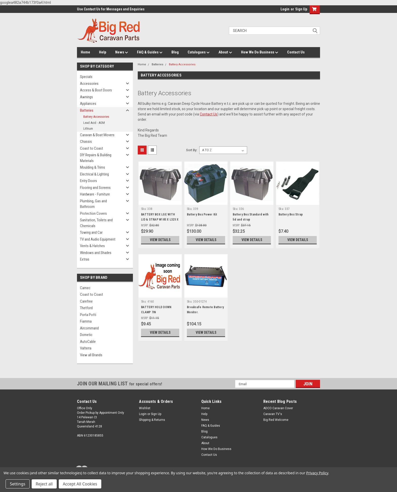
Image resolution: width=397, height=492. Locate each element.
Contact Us (296, 52)
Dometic (86, 334)
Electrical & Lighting (94, 174)
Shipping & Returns (152, 420)
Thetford (86, 308)
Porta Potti (88, 314)
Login (285, 9)
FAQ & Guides (150, 52)
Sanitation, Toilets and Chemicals (96, 223)
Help (102, 52)
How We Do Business (259, 52)
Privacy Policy (317, 472)
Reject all (44, 484)
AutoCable (88, 341)
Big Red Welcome (275, 420)
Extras (84, 259)
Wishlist (144, 408)
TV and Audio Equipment (97, 239)
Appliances (88, 103)
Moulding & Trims (92, 167)
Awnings (86, 97)
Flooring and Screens (95, 187)
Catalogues (199, 52)
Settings (17, 484)
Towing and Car (91, 232)
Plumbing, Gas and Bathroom (93, 204)
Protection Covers (93, 213)
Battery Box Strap (291, 214)
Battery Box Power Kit (202, 214)
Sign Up (301, 9)
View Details (160, 240)
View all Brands (91, 355)
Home (85, 52)
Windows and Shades (95, 252)
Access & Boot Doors (96, 90)
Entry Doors (88, 181)
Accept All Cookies (80, 484)
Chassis (86, 141)
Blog (175, 52)
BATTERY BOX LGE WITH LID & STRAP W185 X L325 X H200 (159, 219)
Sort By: (191, 150)
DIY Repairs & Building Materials (95, 158)
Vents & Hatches (92, 246)
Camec (85, 288)
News (121, 52)
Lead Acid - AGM (94, 123)
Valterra (85, 348)
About (225, 52)
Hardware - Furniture (95, 194)
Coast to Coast (91, 148)
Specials (86, 76)
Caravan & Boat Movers (97, 135)
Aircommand (89, 328)
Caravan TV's (272, 414)
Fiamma (86, 321)
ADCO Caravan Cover (278, 408)
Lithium (88, 128)
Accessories (89, 83)
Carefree (86, 301)
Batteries (86, 110)
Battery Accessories (96, 117)
